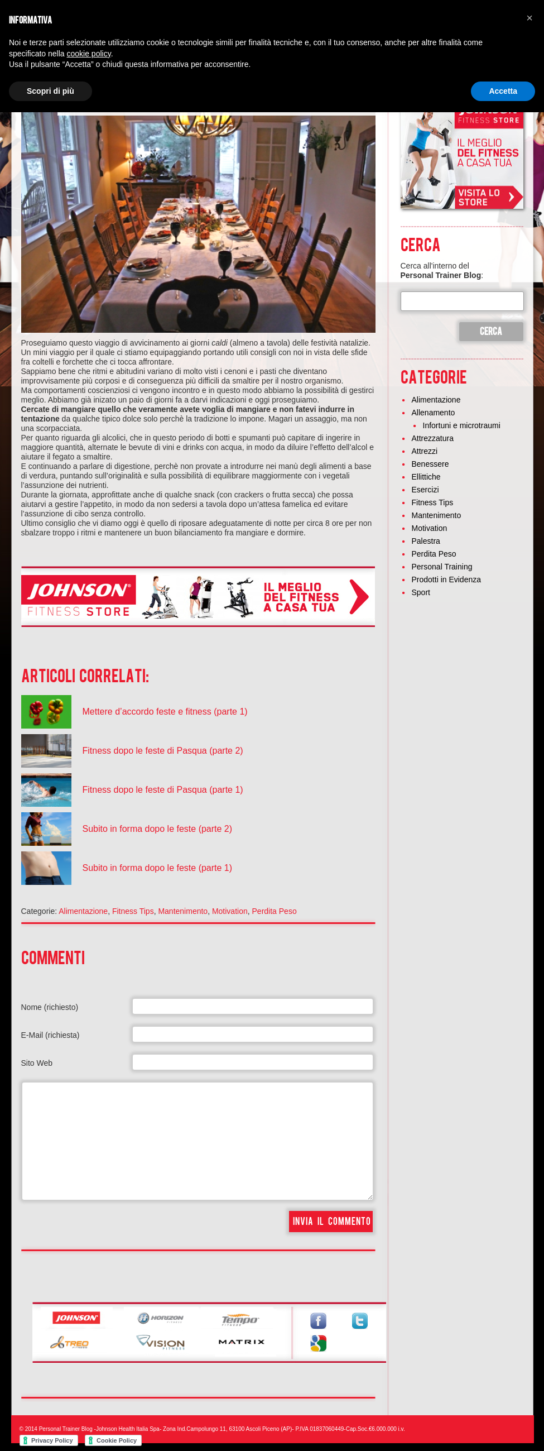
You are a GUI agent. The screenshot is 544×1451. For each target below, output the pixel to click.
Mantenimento (183, 911)
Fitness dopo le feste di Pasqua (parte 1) (163, 789)
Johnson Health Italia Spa (128, 1429)
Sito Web (37, 1063)
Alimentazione (83, 911)
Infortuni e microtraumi (461, 425)
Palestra (426, 541)
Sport (421, 592)
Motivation (230, 911)
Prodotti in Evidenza (447, 579)
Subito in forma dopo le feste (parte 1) (158, 868)
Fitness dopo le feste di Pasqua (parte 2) (163, 750)
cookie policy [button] (89, 53)
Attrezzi (425, 451)
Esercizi (425, 489)
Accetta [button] (503, 91)
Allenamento (433, 412)
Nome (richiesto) (50, 1007)
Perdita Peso (274, 911)
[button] (529, 18)
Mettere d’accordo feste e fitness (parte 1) (165, 711)
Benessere (430, 463)
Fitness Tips (133, 911)
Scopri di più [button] (50, 91)
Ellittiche (426, 476)
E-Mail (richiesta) (50, 1035)
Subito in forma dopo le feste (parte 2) (158, 829)
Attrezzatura (433, 438)
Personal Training (442, 566)
